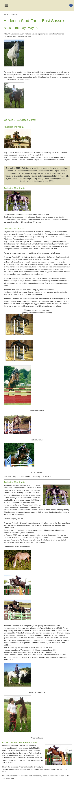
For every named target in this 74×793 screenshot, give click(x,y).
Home (6, 14)
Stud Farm (15, 14)
